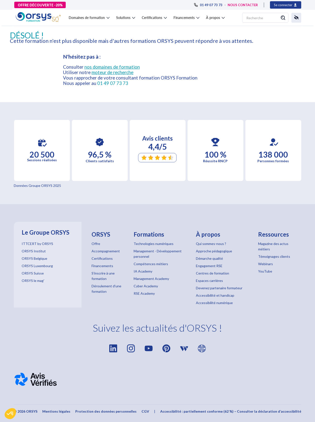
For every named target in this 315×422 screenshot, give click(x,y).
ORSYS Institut (34, 251)
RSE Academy (144, 293)
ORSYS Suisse (33, 273)
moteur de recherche (112, 72)
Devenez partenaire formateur (219, 288)
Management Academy (151, 278)
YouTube (265, 271)
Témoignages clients (274, 256)
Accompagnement (106, 251)
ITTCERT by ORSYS (37, 244)
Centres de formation (212, 273)
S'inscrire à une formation (103, 276)
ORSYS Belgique (34, 258)
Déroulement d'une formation (106, 288)
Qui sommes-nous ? (211, 244)
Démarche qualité (209, 258)
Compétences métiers (151, 264)
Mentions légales (56, 411)
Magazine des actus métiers (273, 246)
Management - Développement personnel (158, 254)
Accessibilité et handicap (215, 295)
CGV (145, 411)
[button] (10, 414)
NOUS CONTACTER (243, 5)
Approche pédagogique (214, 251)
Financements (102, 266)
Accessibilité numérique (214, 303)
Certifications (102, 258)
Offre (96, 244)
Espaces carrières (209, 280)
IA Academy (143, 271)
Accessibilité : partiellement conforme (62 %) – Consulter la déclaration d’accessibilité (230, 411)
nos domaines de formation (112, 67)
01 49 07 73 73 (112, 83)
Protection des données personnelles (106, 411)
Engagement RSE (209, 266)
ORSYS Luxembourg (37, 266)
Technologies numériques (153, 244)
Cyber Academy (146, 286)
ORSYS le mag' (33, 280)
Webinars (265, 264)
